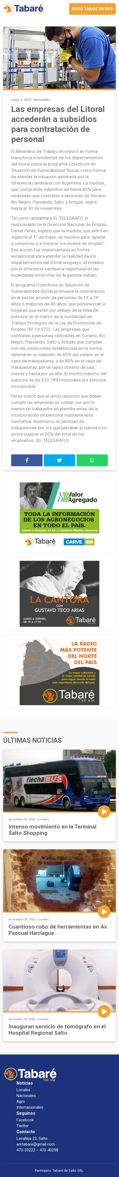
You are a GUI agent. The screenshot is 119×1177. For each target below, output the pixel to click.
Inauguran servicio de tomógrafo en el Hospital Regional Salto (57, 1029)
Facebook (25, 1120)
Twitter (22, 1125)
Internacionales (29, 1107)
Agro (20, 1101)
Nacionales (41, 100)
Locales (43, 819)
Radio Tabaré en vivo (92, 9)
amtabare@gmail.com (35, 1144)
